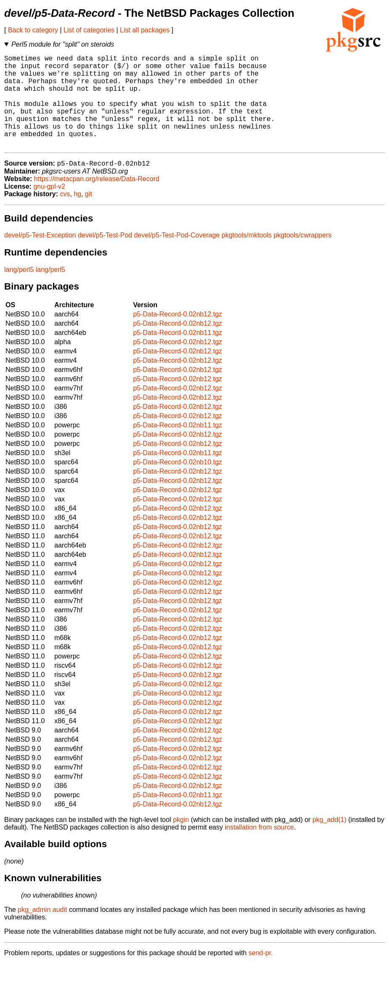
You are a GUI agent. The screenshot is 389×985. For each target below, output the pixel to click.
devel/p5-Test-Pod (105, 256)
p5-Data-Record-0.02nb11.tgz (177, 354)
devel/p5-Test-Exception (40, 256)
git (88, 215)
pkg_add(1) (329, 841)
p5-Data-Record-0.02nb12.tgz (177, 335)
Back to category (33, 30)
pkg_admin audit (42, 931)
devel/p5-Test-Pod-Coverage (177, 256)
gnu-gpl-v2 (49, 207)
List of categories (89, 30)
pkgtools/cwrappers (302, 256)
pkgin (181, 841)
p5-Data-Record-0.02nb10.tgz (177, 483)
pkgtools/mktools (247, 256)
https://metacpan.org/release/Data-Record (96, 200)
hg (77, 215)
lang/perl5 (19, 291)
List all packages (144, 30)
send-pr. (261, 974)
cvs (65, 215)
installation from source (259, 848)
